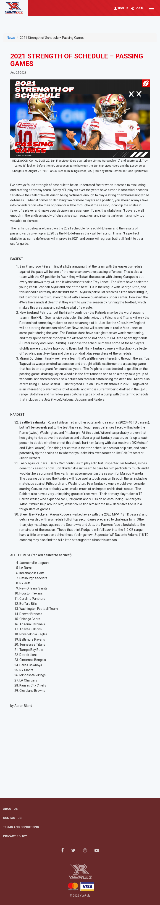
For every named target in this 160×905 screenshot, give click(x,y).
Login (137, 8)
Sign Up (121, 8)
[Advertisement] (80, 21)
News (11, 37)
